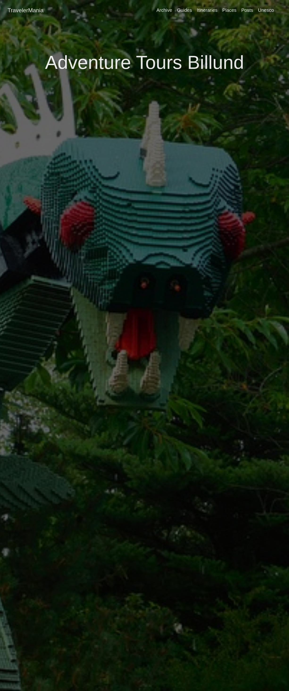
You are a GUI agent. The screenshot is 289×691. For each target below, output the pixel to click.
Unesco (266, 10)
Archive (164, 10)
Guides (184, 10)
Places (229, 10)
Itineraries (207, 10)
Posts (247, 10)
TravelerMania (26, 10)
